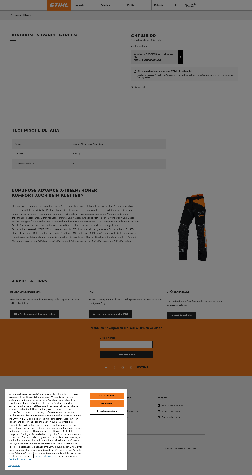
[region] (66, 429)
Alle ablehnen (107, 403)
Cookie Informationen (20, 459)
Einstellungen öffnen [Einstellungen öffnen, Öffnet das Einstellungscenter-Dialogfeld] (107, 411)
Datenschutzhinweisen (46, 456)
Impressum (14, 465)
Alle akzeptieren (106, 395)
